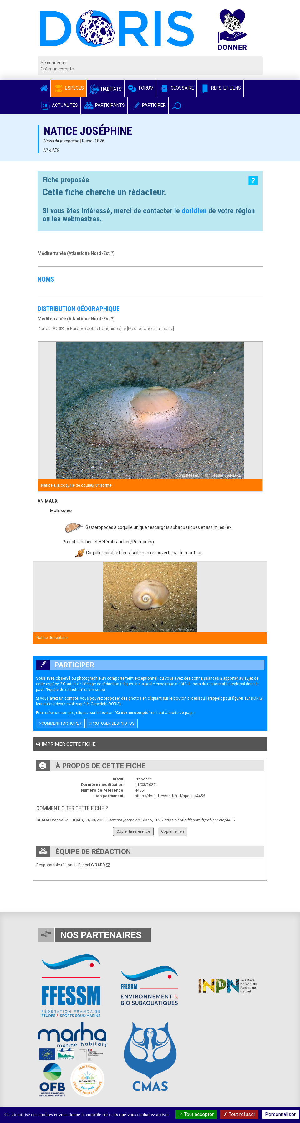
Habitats (105, 88)
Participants (104, 105)
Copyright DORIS (105, 703)
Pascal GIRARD (91, 864)
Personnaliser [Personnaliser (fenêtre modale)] (280, 1114)
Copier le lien (172, 831)
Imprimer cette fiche (65, 744)
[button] (177, 105)
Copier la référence (133, 831)
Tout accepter (196, 1114)
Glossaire (176, 88)
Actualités (59, 105)
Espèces (68, 88)
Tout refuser (239, 1114)
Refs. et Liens (220, 88)
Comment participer (60, 723)
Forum (140, 88)
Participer (148, 105)
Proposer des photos (111, 723)
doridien (194, 210)
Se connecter (54, 62)
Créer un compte (57, 68)
